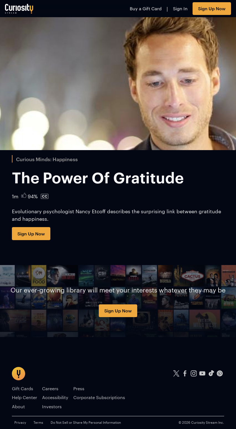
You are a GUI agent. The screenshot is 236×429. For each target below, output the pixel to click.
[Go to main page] (19, 8)
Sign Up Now (211, 8)
